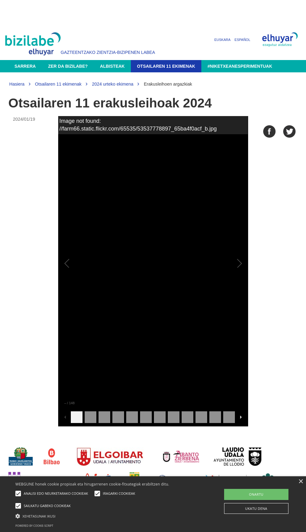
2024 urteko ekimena (112, 84)
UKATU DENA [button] (256, 508)
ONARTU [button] (256, 494)
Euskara (222, 40)
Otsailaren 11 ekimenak (166, 66)
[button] (104, 516)
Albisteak (112, 66)
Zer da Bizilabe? (68, 66)
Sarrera (25, 66)
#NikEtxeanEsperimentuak (239, 66)
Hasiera (17, 84)
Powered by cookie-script (34, 526)
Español (242, 40)
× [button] (300, 481)
